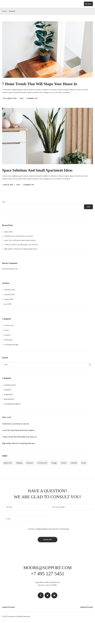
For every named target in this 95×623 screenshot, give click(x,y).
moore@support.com (47, 567)
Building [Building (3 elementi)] (19, 463)
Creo (21, 98)
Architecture (9, 325)
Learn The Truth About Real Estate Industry (20, 240)
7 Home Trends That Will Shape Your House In (39, 84)
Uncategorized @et (11, 345)
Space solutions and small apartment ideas (37, 170)
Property (7, 335)
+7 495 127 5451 (47, 573)
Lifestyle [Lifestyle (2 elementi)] (74, 463)
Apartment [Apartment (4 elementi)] (8, 463)
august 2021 (8, 299)
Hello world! (8, 232)
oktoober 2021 (9, 294)
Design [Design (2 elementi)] (54, 463)
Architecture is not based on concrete (18, 236)
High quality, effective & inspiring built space (20, 249)
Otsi (3, 202)
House (6, 330)
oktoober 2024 (9, 290)
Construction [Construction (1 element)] (42, 463)
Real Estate (8, 340)
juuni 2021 (7, 304)
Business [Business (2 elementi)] (30, 463)
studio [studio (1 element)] (83, 463)
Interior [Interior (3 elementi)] (63, 463)
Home (4, 11)
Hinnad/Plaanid (8, 607)
